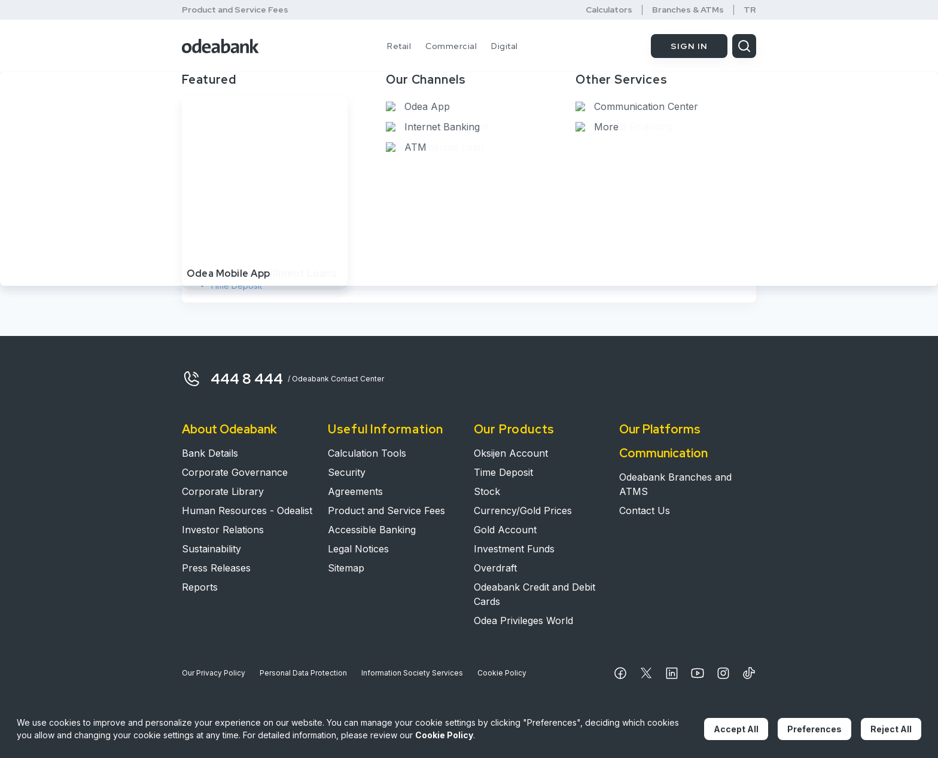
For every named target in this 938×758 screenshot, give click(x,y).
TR (750, 10)
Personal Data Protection (303, 672)
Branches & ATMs (688, 10)
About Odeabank (229, 429)
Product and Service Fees (235, 9)
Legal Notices (358, 549)
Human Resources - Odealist (247, 510)
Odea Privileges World (523, 620)
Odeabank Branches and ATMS (675, 484)
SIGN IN (689, 46)
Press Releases (216, 568)
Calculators (609, 10)
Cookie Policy (501, 672)
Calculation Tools (367, 453)
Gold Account (505, 530)
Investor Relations (223, 530)
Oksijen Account (241, 252)
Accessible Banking (372, 530)
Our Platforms (660, 429)
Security (347, 472)
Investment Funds (514, 549)
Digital (504, 46)
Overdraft (495, 568)
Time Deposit (235, 285)
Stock (220, 269)
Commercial (451, 46)
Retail (399, 46)
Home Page (211, 113)
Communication (663, 453)
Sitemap (346, 568)
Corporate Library (223, 491)
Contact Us (644, 510)
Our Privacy (213, 673)
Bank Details (210, 453)
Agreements (355, 491)
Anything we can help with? (257, 146)
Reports (200, 587)
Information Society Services (412, 672)
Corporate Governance (235, 472)
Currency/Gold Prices (523, 510)
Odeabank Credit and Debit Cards (534, 594)
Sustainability (211, 549)
